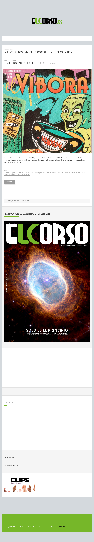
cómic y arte (44, 173)
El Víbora (53, 173)
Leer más (9, 182)
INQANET (61, 527)
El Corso (53, 63)
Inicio (6, 49)
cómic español (18, 173)
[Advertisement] (47, 7)
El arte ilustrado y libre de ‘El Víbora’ (24, 63)
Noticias (11, 49)
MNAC (83, 173)
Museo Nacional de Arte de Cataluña (17, 175)
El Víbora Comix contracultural (68, 173)
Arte (6, 170)
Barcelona (8, 173)
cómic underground (31, 173)
